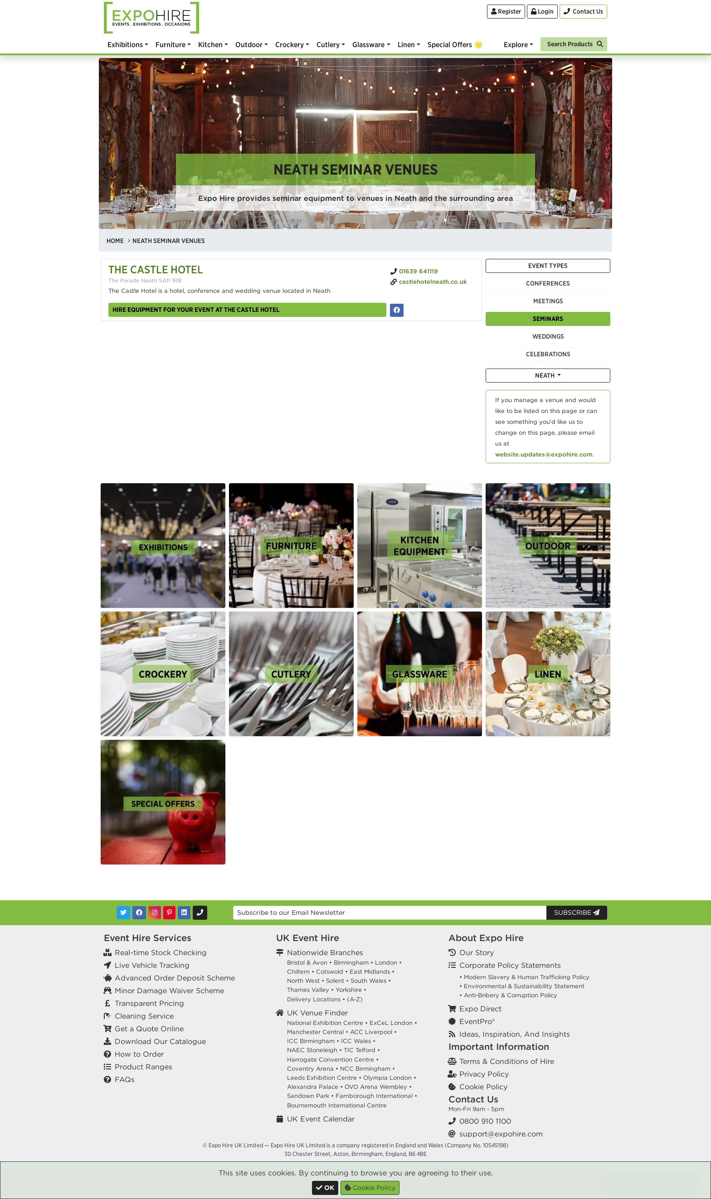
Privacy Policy (484, 1073)
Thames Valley (308, 990)
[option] (163, 545)
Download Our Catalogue (160, 1041)
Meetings (548, 301)
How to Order (139, 1053)
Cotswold (329, 972)
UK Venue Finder (317, 1012)
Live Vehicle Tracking (152, 965)
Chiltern (298, 972)
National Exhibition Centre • (327, 1023)
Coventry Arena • (312, 1069)
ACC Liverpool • (373, 1032)
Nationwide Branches (325, 952)
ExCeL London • (393, 1023)
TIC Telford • (362, 1050)
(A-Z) (355, 999)
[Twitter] (123, 912)
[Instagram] (154, 912)
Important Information (498, 1046)
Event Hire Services (147, 937)
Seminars (548, 319)
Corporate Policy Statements (510, 965)
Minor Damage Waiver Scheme (169, 990)
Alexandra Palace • (315, 1087)
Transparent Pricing (149, 1003)
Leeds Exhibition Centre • (324, 1078)
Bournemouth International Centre (337, 1105)
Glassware (368, 44)
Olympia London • (389, 1078)
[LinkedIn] (184, 912)
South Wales (368, 981)
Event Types (548, 266)
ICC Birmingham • (313, 1041)
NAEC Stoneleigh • (314, 1050)
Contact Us (473, 1099)
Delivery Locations (314, 999)
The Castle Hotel (155, 269)
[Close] (325, 1188)
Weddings (548, 336)
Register (506, 11)
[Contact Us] (583, 12)
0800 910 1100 (485, 1121)
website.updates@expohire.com (543, 454)
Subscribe (576, 912)
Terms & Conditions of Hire (506, 1061)
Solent (335, 981)
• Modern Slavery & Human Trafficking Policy (524, 977)
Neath (545, 375)
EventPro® (477, 1021)
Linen (406, 44)
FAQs (125, 1079)
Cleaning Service (144, 1015)
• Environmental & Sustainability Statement (521, 986)
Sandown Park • (310, 1096)
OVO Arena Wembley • (378, 1087)
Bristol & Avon (307, 962)
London (386, 962)
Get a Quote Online (149, 1028)
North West (303, 981)
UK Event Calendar (321, 1118)
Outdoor (249, 44)
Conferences (548, 283)
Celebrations (548, 354)
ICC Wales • (358, 1041)
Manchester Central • (317, 1032)
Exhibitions (125, 44)
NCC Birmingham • (367, 1069)
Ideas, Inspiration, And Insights (514, 1034)
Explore (516, 44)
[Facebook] (139, 912)
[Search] (574, 43)
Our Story (476, 952)
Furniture (170, 44)
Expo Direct (480, 1008)
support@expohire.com (501, 1133)
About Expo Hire (486, 937)
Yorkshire (349, 990)
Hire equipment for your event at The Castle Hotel (195, 310)
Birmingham (351, 962)
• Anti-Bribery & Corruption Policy (508, 995)
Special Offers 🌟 (455, 44)
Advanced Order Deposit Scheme (175, 977)
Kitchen (210, 44)
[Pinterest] (169, 912)
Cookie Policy (483, 1086)
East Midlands (370, 972)
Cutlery (328, 44)
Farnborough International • (376, 1096)
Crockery (289, 44)
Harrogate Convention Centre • (333, 1059)
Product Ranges (143, 1066)
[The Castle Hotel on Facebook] (397, 310)
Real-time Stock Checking (161, 952)
